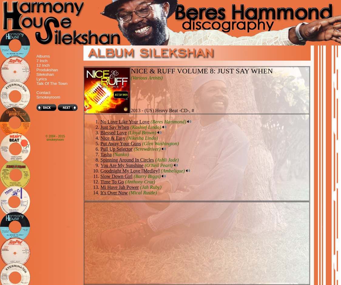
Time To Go (112, 181)
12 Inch (43, 65)
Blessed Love (113, 132)
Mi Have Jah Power (119, 187)
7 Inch (41, 61)
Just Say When (114, 127)
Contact (43, 92)
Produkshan (47, 70)
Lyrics (41, 79)
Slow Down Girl (116, 176)
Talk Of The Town (51, 83)
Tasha (106, 154)
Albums (43, 56)
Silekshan (45, 74)
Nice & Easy (112, 138)
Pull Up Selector (116, 149)
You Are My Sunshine (121, 165)
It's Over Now (114, 192)
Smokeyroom (48, 97)
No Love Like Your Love (124, 121)
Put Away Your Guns (120, 143)
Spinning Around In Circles (127, 160)
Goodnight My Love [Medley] (130, 170)
